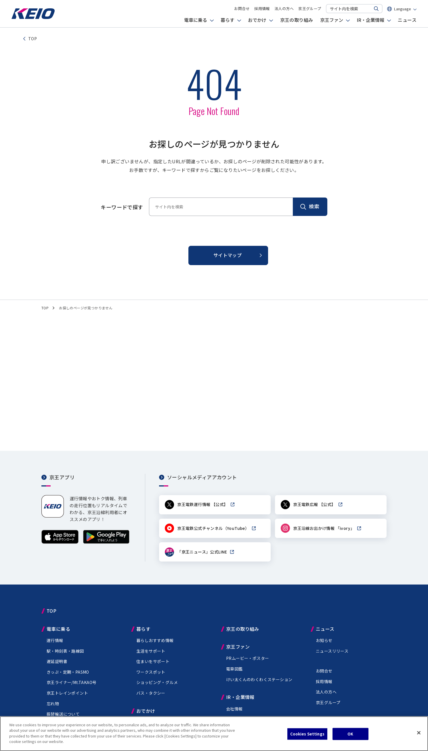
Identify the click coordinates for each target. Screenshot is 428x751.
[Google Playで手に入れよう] (106, 542)
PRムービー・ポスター (247, 659)
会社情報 (234, 709)
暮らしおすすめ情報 (155, 641)
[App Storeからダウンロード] (60, 542)
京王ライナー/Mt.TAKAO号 (71, 683)
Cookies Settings (307, 734)
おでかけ (257, 21)
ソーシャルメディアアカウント (202, 477)
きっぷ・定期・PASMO (68, 672)
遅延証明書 (57, 662)
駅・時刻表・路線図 (65, 651)
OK (350, 734)
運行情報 (55, 641)
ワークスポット (150, 672)
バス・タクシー (150, 693)
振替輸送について (63, 714)
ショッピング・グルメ (157, 683)
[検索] (310, 207)
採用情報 (262, 9)
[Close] (418, 733)
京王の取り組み (296, 21)
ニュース (407, 21)
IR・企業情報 (370, 21)
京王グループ (309, 9)
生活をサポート (150, 651)
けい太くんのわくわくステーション (259, 680)
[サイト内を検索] (348, 9)
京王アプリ (61, 477)
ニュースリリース (332, 651)
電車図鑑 (234, 669)
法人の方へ (284, 9)
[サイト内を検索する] (376, 9)
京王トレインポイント (67, 693)
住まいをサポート (152, 662)
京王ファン (331, 21)
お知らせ (324, 641)
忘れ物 (53, 704)
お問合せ (242, 9)
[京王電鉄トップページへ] (33, 18)
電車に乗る (195, 21)
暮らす (227, 21)
